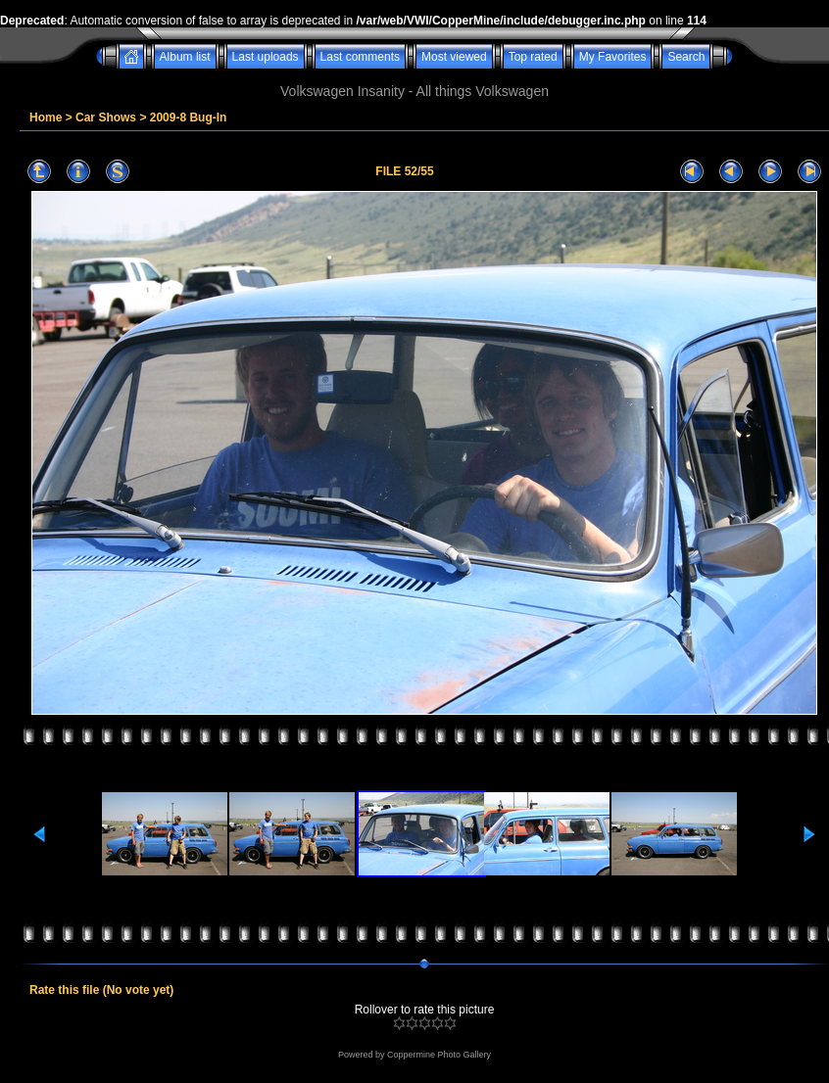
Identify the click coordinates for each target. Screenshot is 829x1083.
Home (45, 117)
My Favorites (613, 57)
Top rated (533, 57)
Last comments (360, 57)
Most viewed (454, 57)
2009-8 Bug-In (188, 117)
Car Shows (105, 117)
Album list (185, 57)
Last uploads (265, 57)
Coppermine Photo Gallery (439, 1054)
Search (686, 57)
